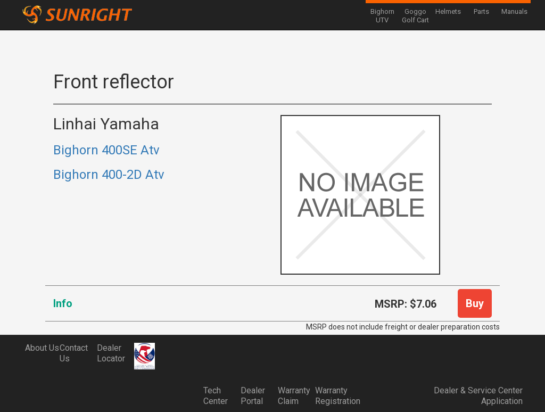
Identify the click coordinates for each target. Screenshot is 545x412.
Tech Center (215, 395)
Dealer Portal (253, 395)
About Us (42, 348)
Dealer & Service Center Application (478, 395)
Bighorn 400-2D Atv (108, 174)
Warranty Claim (294, 395)
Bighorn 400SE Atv (106, 150)
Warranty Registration (333, 395)
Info (62, 303)
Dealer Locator (111, 353)
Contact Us (74, 353)
